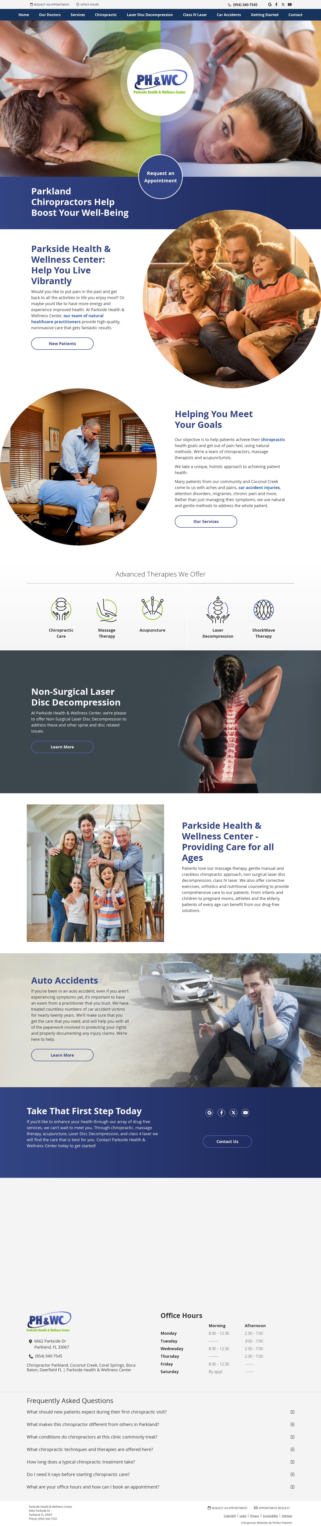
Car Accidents (229, 14)
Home (24, 14)
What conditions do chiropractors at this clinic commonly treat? (92, 1437)
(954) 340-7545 (245, 4)
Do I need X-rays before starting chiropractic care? (78, 1474)
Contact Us (227, 1141)
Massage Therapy (106, 633)
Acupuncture (152, 630)
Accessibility (270, 1516)
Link (263, 4)
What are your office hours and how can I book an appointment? (93, 1487)
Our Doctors (50, 14)
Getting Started (264, 14)
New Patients (62, 343)
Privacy (254, 1516)
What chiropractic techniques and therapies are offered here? (90, 1449)
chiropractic (273, 439)
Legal (243, 1516)
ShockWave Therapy (263, 633)
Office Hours (87, 4)
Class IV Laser (195, 14)
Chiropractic (106, 14)
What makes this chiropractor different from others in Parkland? (93, 1424)
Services (78, 14)
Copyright (230, 1516)
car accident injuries (259, 487)
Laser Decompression (217, 633)
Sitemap (287, 1516)
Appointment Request (272, 1508)
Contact (295, 14)
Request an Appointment (160, 177)
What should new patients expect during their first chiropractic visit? (97, 1412)
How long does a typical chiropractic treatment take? (81, 1462)
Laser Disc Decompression (150, 14)
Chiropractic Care (61, 633)
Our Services (206, 521)
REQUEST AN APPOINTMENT (50, 4)
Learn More (62, 747)
